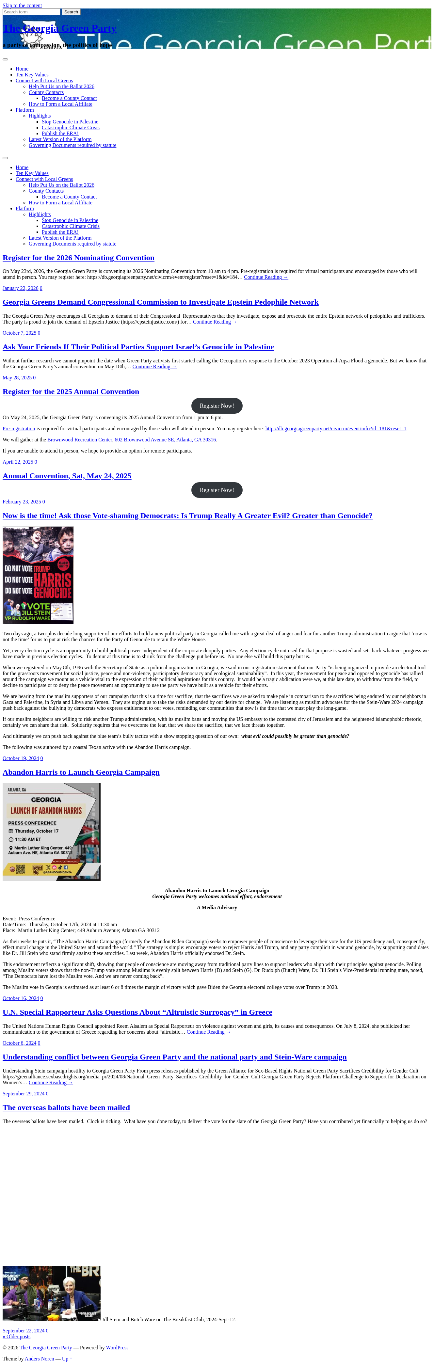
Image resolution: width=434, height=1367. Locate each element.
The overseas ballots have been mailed (66, 1107)
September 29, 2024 (23, 1093)
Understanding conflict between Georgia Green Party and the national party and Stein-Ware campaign (175, 1057)
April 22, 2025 (18, 462)
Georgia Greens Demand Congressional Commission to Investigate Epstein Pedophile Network (161, 302)
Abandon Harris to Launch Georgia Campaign (81, 772)
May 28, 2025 (17, 377)
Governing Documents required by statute (72, 145)
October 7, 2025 (20, 333)
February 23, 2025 (22, 501)
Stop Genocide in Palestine (70, 121)
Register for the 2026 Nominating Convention (78, 257)
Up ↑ (67, 1358)
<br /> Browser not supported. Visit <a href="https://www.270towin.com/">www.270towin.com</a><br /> (52, 1198)
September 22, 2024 (23, 1330)
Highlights (40, 116)
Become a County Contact (69, 98)
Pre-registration (19, 428)
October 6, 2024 (20, 1043)
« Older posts (16, 1336)
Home (22, 69)
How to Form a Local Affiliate (60, 104)
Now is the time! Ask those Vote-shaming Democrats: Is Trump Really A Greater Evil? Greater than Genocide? (188, 515)
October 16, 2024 (21, 998)
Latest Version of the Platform (60, 139)
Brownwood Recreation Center (79, 439)
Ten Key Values (32, 74)
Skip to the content (22, 5)
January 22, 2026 (21, 288)
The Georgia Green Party (60, 28)
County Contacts (46, 92)
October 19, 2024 (21, 758)
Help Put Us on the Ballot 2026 (61, 86)
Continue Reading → (266, 277)
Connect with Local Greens (44, 80)
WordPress (117, 1347)
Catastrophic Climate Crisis (71, 127)
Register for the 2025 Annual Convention (71, 391)
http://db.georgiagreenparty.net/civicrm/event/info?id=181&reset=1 (336, 428)
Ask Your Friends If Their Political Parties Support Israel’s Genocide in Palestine (138, 346)
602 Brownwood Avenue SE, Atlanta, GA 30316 (165, 439)
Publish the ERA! (60, 133)
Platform (25, 110)
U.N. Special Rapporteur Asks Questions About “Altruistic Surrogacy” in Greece (137, 1012)
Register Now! (217, 406)
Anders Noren (39, 1358)
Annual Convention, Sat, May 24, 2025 (67, 475)
